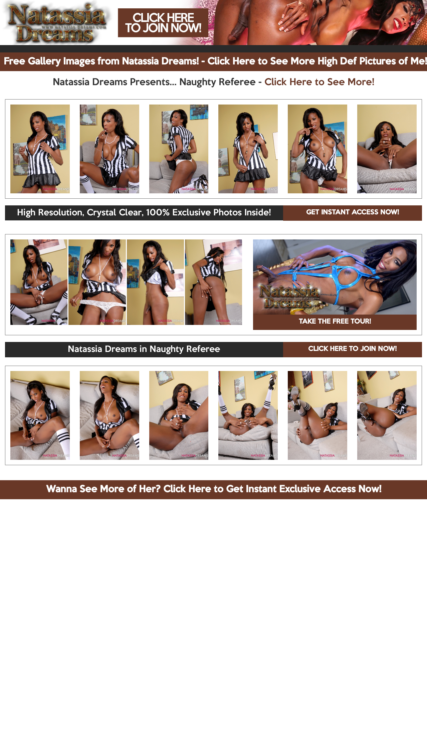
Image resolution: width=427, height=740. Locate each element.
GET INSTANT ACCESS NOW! (352, 213)
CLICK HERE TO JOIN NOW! (352, 349)
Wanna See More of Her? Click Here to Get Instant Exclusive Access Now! (213, 489)
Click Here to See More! (319, 82)
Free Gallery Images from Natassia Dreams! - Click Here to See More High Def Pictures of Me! (215, 61)
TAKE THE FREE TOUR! (335, 322)
